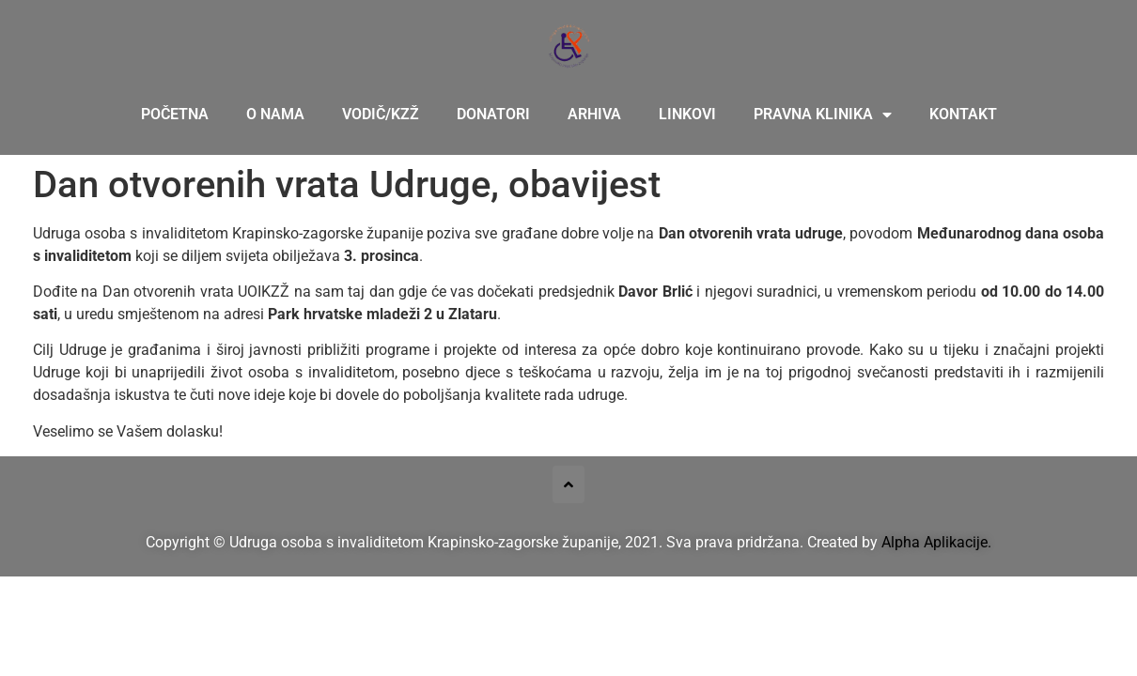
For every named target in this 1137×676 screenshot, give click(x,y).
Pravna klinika (823, 114)
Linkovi (687, 114)
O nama (275, 114)
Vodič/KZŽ (380, 114)
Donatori (493, 114)
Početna (175, 114)
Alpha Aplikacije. (936, 542)
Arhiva (594, 114)
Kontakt (963, 114)
